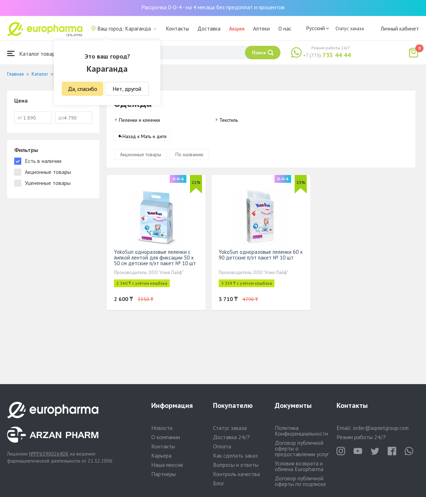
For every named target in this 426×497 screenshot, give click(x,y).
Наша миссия (167, 464)
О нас (284, 28)
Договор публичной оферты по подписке (300, 481)
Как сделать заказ (235, 455)
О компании (165, 437)
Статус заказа (349, 28)
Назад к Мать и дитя (144, 136)
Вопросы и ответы (235, 464)
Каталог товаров (34, 53)
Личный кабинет (400, 28)
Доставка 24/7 (231, 437)
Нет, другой (127, 88)
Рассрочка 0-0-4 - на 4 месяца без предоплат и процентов (213, 7)
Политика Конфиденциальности (301, 430)
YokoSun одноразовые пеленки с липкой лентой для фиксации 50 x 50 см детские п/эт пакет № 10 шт (155, 257)
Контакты (177, 28)
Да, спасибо (82, 88)
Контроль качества (236, 473)
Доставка (208, 28)
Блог (218, 483)
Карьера (161, 455)
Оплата (222, 446)
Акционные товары (140, 154)
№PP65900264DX (49, 453)
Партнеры (163, 473)
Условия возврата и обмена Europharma (299, 466)
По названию (189, 154)
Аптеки (261, 28)
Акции (237, 28)
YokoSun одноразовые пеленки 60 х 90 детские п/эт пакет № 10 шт (261, 254)
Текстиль (228, 120)
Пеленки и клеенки (139, 120)
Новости (162, 427)
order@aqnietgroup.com (381, 428)
